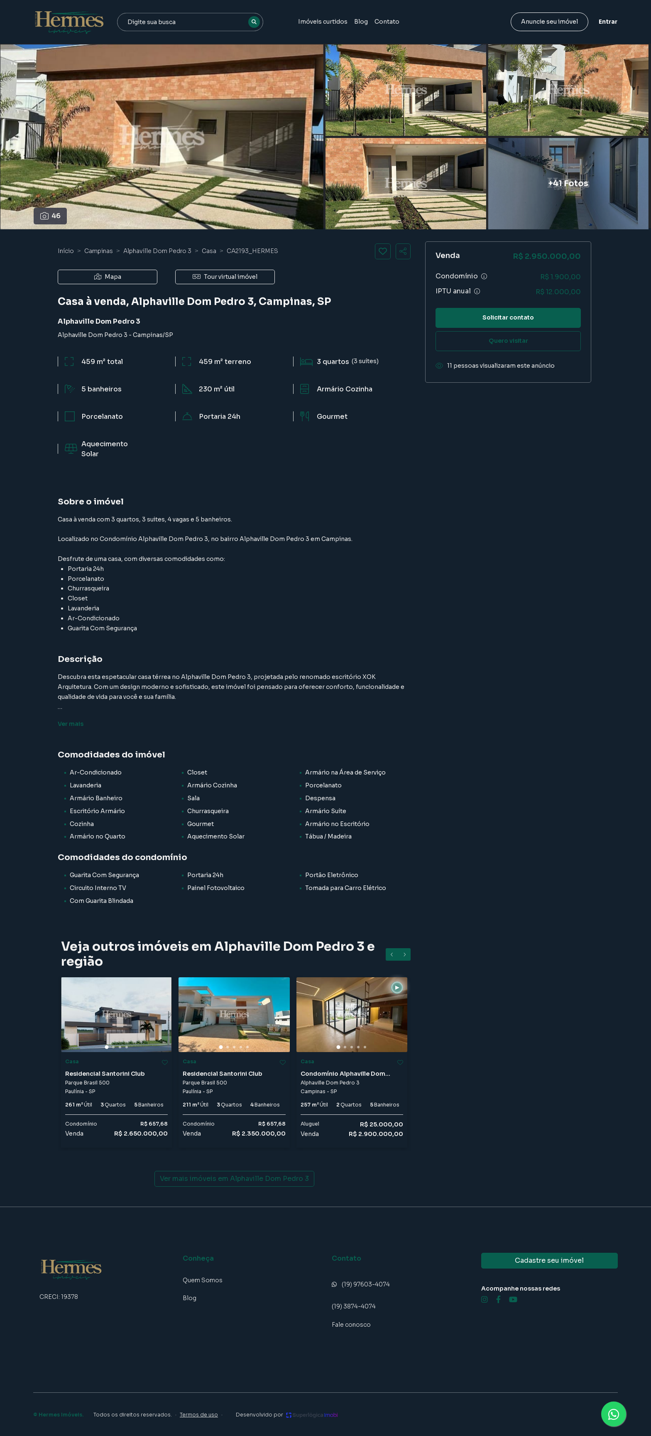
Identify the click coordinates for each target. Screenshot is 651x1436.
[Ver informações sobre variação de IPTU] (477, 291)
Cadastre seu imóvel (549, 1260)
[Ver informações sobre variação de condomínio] (484, 276)
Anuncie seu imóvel (549, 21)
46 (50, 215)
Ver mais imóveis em (234, 1179)
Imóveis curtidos (323, 21)
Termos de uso (199, 1414)
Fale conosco (351, 1324)
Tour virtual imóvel (225, 276)
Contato (386, 21)
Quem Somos (203, 1280)
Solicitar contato (508, 317)
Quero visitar (508, 340)
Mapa (107, 276)
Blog (361, 21)
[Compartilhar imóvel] (403, 251)
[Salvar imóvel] (383, 251)
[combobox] (190, 22)
